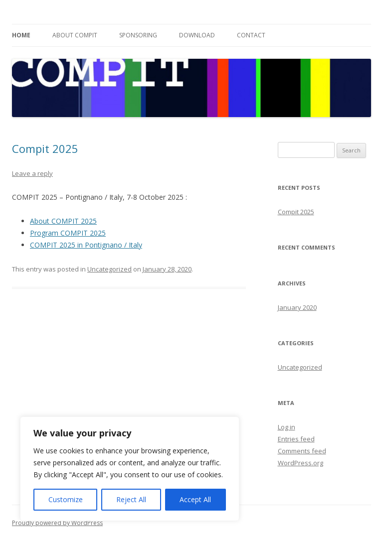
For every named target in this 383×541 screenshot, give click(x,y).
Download (197, 35)
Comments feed (302, 450)
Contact (251, 35)
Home (21, 35)
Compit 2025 (45, 148)
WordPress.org (300, 462)
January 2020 (297, 307)
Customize (65, 499)
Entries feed (296, 438)
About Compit (74, 35)
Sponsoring (138, 35)
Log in (286, 426)
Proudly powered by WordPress (57, 523)
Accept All (195, 499)
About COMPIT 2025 (63, 221)
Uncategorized (109, 269)
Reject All (131, 499)
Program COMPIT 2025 (68, 233)
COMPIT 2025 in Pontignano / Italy (86, 245)
